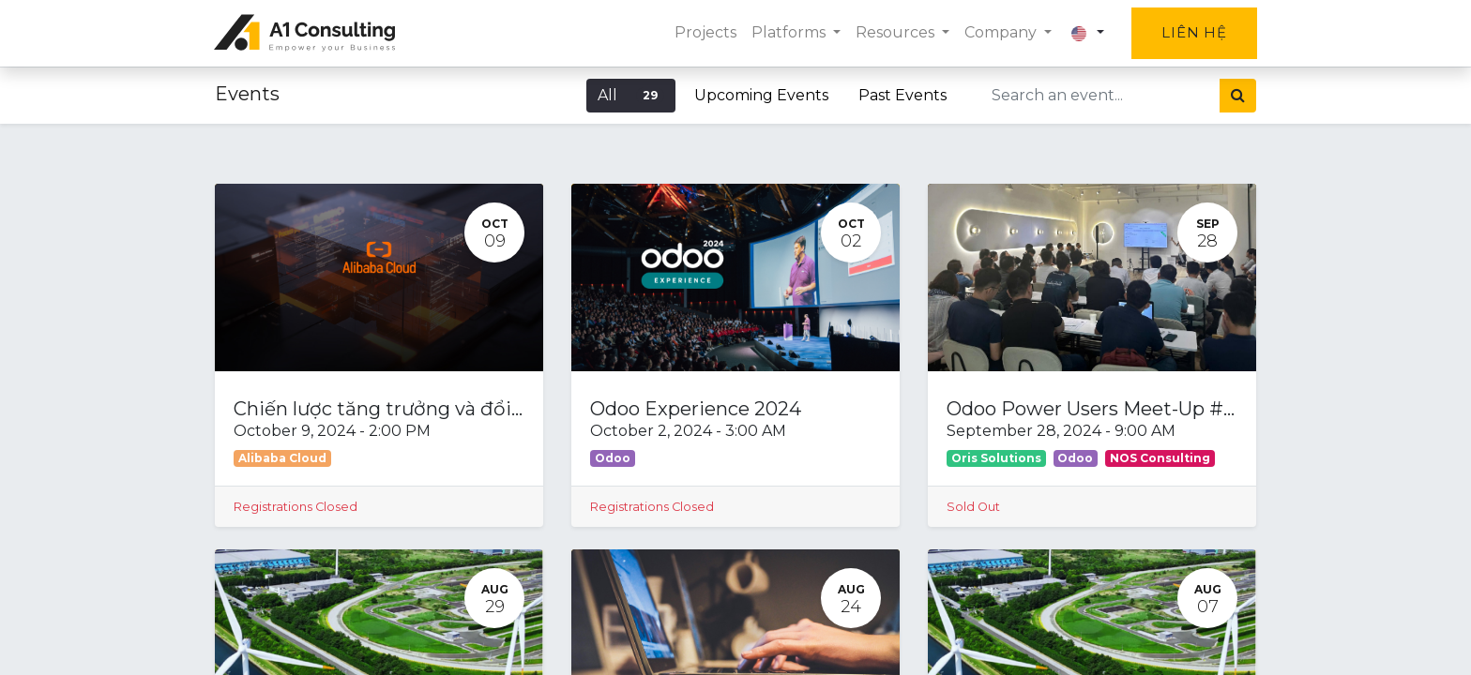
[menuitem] (704, 33)
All (631, 95)
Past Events (902, 95)
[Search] (1238, 95)
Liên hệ (1193, 32)
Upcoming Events (761, 95)
